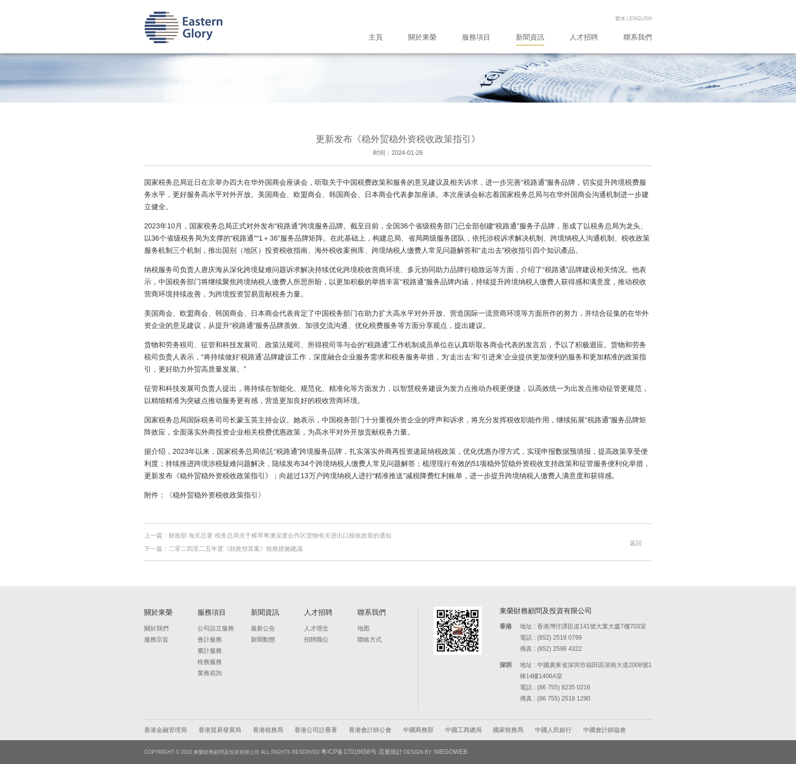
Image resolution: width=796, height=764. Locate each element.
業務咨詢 (209, 673)
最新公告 (263, 628)
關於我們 (156, 628)
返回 (635, 543)
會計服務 (209, 639)
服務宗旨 (156, 639)
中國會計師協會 (604, 730)
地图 (363, 628)
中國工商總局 (463, 730)
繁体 (620, 18)
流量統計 (390, 751)
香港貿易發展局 (219, 730)
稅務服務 (209, 662)
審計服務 (209, 650)
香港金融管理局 (165, 730)
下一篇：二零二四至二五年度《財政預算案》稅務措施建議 (223, 548)
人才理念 (316, 628)
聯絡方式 (369, 639)
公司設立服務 (215, 628)
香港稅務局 (268, 730)
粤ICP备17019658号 (348, 751)
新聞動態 (263, 639)
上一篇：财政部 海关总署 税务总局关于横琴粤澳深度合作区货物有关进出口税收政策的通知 (267, 535)
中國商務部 (418, 730)
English (640, 18)
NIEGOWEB (451, 751)
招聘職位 (316, 639)
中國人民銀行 (553, 730)
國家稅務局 (508, 730)
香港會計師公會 (370, 730)
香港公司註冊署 (315, 730)
